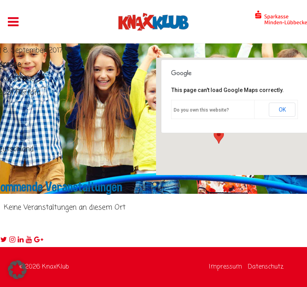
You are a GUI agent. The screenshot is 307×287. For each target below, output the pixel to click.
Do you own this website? (201, 110)
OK (282, 109)
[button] (17, 270)
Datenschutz (265, 267)
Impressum (225, 267)
